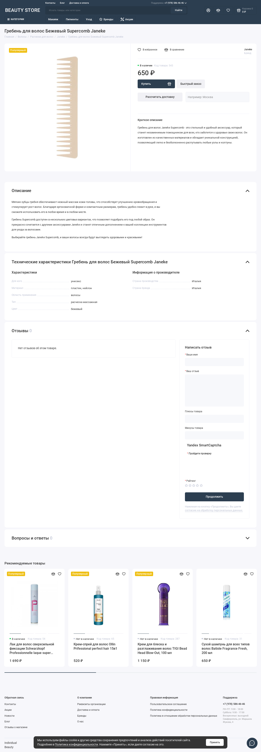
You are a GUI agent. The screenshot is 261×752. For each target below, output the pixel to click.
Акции (127, 19)
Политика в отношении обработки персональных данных (183, 715)
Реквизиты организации (91, 704)
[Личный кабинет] (208, 10)
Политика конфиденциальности (76, 744)
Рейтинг (191, 480)
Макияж (53, 19)
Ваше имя (192, 354)
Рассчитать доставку (160, 96)
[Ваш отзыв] (214, 390)
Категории (16, 19)
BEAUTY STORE (22, 10)
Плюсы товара (193, 411)
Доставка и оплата (79, 3)
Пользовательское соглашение (168, 704)
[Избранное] (228, 10)
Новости (9, 715)
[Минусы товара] (214, 435)
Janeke (248, 49)
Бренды (106, 19)
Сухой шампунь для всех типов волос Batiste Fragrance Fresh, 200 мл (226, 648)
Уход (89, 19)
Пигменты (72, 19)
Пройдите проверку (200, 453)
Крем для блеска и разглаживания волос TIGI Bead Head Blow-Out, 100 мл (162, 648)
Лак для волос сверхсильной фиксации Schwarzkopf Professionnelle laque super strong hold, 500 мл (32, 648)
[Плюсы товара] (214, 419)
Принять (215, 742)
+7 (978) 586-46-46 (169, 3)
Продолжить (214, 496)
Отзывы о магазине (15, 727)
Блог (62, 3)
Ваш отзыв (192, 371)
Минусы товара (194, 428)
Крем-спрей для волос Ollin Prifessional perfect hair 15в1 (95, 646)
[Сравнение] (218, 10)
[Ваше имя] (214, 362)
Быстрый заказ (190, 83)
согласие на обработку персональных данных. (214, 510)
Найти (178, 10)
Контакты (50, 3)
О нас (80, 721)
